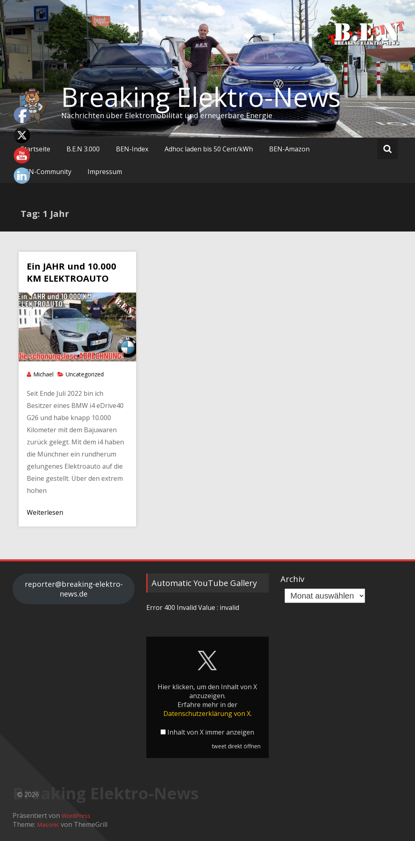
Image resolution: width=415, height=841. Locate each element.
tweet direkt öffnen (236, 746)
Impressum (105, 171)
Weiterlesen (45, 512)
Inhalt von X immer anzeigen (210, 732)
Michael (43, 374)
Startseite (35, 148)
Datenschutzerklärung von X (206, 713)
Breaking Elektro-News (201, 97)
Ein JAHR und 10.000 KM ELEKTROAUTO (71, 272)
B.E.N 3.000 (83, 148)
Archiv (292, 578)
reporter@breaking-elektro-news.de (74, 589)
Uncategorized (85, 374)
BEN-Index (132, 148)
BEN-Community (46, 171)
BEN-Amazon (289, 148)
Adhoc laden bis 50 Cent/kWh (209, 148)
